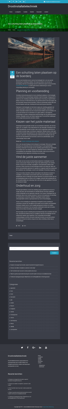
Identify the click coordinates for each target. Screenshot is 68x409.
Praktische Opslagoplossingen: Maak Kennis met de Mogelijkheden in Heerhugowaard (30, 276)
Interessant (41, 366)
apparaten (13, 288)
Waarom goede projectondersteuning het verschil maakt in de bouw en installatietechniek (31, 273)
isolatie (12, 302)
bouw (14, 30)
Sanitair (32, 12)
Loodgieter (18, 12)
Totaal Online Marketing (48, 406)
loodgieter (13, 308)
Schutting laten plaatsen (22, 85)
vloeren (12, 317)
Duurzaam (39, 12)
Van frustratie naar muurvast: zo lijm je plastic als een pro (24, 270)
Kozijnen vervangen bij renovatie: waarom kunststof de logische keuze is (27, 265)
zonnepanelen (14, 329)
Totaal (18, 225)
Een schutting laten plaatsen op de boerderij (27, 30)
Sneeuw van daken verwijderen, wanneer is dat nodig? (23, 267)
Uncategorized (14, 314)
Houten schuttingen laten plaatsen (30, 141)
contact (46, 12)
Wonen (12, 323)
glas (11, 299)
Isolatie (25, 12)
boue (12, 291)
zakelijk (12, 326)
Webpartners (42, 365)
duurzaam (13, 297)
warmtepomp (14, 320)
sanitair (12, 311)
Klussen (12, 305)
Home (10, 12)
